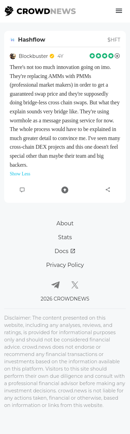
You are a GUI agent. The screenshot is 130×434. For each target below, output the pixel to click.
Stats (65, 237)
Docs (64, 251)
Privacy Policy (65, 265)
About (65, 223)
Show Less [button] (20, 173)
